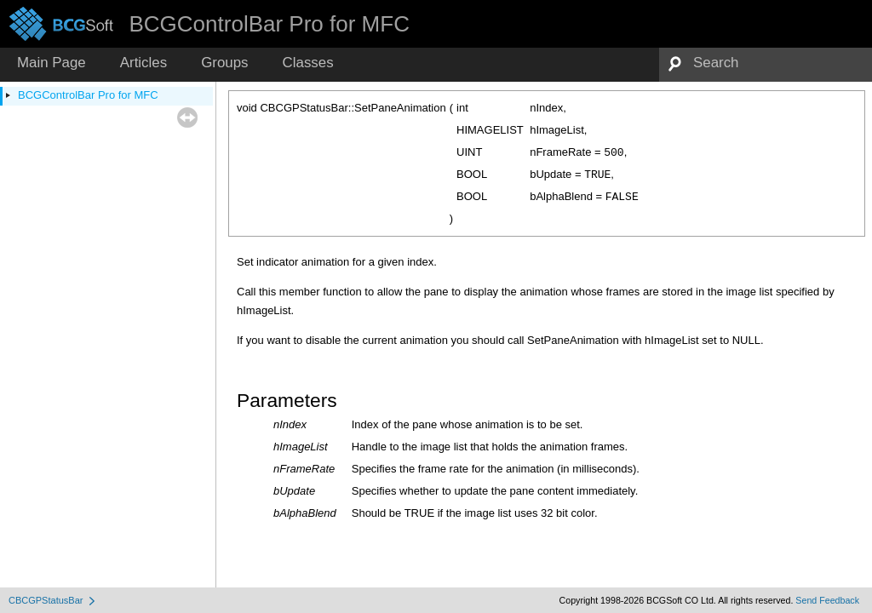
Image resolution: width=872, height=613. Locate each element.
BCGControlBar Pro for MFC (88, 95)
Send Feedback (827, 600)
